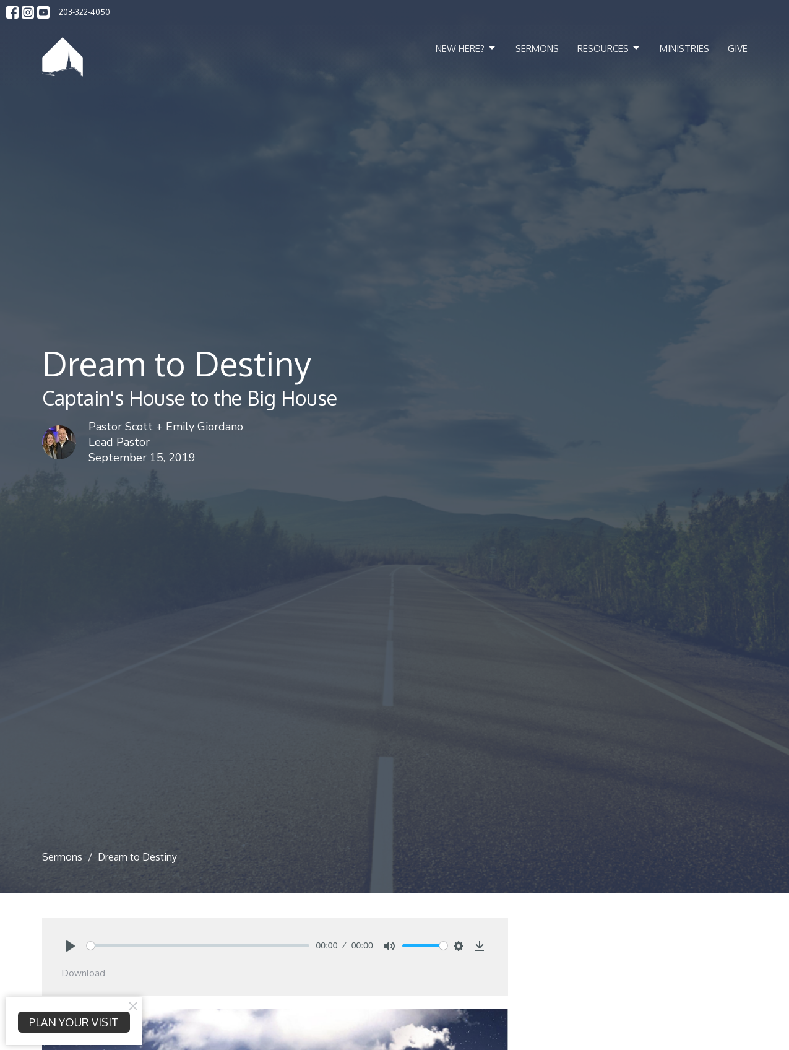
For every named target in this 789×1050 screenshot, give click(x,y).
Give (738, 48)
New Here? (466, 48)
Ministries (684, 48)
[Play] (70, 946)
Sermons (537, 48)
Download (83, 973)
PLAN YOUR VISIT (74, 1022)
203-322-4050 (84, 12)
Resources (609, 48)
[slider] (198, 946)
